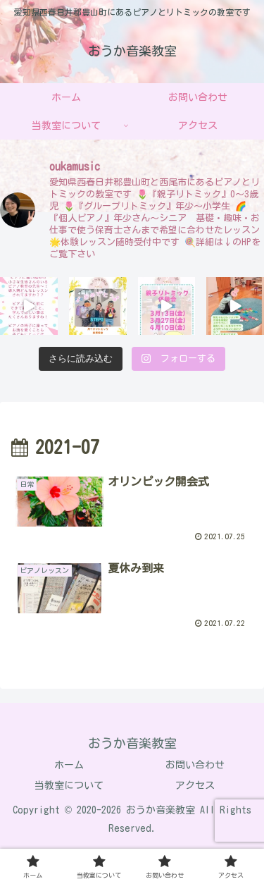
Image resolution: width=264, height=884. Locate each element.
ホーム (69, 765)
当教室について (68, 785)
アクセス (195, 785)
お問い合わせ (195, 765)
